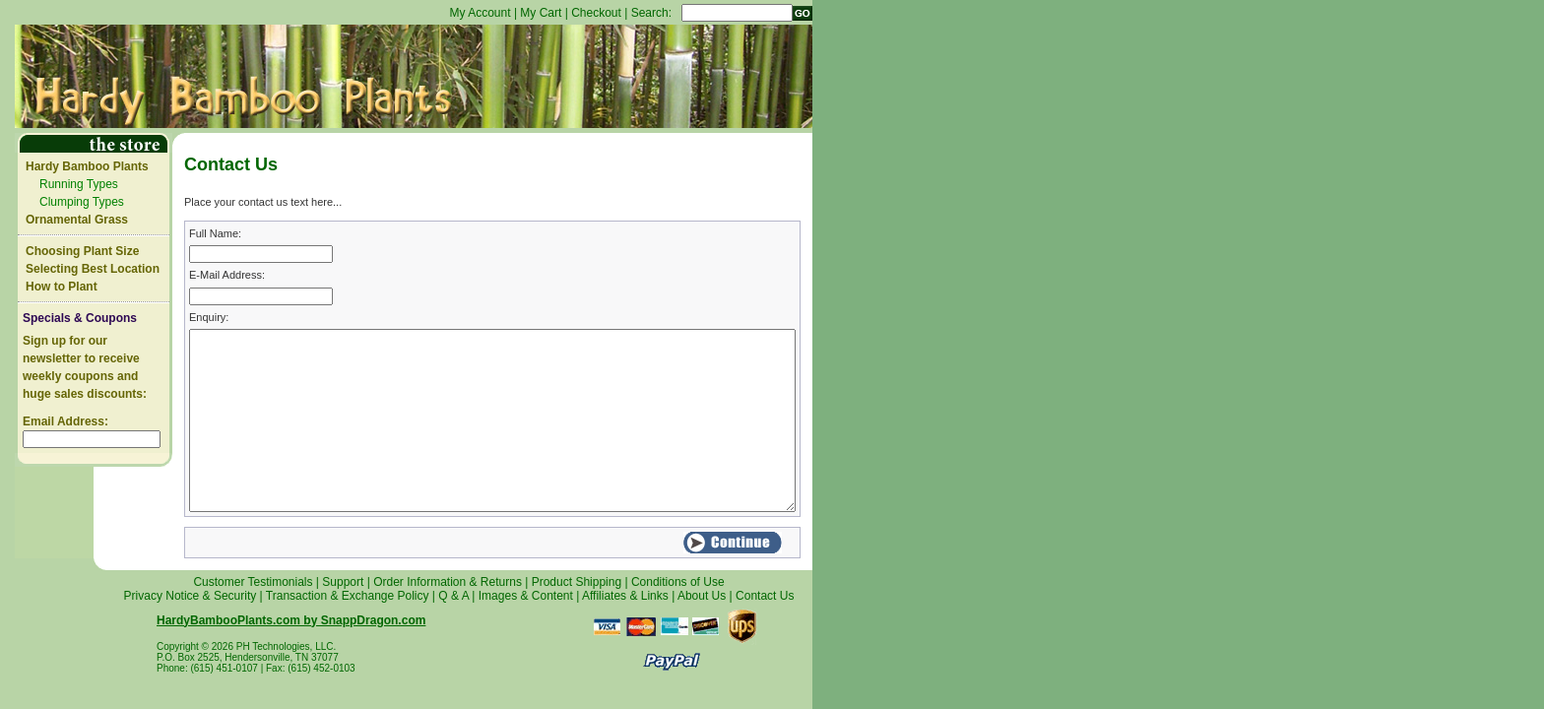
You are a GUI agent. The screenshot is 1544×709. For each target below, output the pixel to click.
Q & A (453, 596)
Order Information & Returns (447, 582)
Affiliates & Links (625, 596)
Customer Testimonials (252, 582)
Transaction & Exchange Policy (347, 596)
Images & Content (526, 596)
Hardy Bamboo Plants (87, 166)
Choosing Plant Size (82, 251)
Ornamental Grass (77, 219)
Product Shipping (576, 582)
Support (342, 582)
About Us (701, 596)
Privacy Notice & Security (190, 596)
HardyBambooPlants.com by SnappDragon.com (291, 620)
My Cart (540, 13)
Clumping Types (81, 202)
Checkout (596, 13)
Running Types (78, 184)
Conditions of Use (678, 582)
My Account (480, 13)
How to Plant (61, 286)
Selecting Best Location (93, 269)
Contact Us (765, 596)
